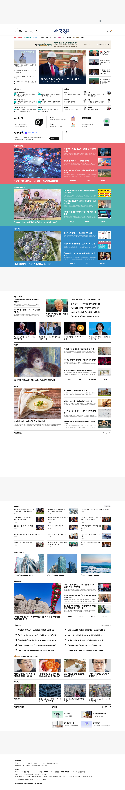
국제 (55, 37)
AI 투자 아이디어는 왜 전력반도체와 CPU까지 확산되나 (48, 110)
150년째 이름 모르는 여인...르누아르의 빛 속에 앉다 (34, 380)
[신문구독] (37, 31)
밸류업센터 (102, 263)
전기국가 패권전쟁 (90, 575)
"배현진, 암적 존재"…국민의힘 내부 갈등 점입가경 (99, 338)
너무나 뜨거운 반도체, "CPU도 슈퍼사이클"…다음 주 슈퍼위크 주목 (25, 110)
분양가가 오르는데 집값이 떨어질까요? (74, 700)
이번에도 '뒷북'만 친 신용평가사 (72, 110)
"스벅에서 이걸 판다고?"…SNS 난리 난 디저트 (27, 311)
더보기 (82, 37)
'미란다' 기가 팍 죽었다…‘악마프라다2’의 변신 (79, 349)
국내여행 (81, 616)
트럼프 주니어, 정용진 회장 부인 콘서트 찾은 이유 (50, 338)
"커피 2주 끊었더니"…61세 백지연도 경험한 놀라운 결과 (36, 630)
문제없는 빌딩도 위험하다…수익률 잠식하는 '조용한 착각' (50, 700)
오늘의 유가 (41, 100)
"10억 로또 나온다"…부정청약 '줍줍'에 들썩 (85, 308)
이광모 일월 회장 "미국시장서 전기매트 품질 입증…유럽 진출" (24, 675)
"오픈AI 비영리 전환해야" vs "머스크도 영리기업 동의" (35, 222)
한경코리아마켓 (18, 37)
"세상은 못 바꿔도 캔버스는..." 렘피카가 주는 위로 (80, 360)
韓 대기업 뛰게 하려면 (69, 102)
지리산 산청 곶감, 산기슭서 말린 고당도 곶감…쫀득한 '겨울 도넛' (49, 675)
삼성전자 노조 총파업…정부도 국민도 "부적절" (25, 77)
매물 (87, 263)
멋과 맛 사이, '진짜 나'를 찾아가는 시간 (29, 421)
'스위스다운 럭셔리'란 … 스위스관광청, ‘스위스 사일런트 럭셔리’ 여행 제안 (80, 586)
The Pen (17, 682)
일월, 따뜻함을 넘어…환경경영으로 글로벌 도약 (74, 675)
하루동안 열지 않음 (102, 44)
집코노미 (35, 37)
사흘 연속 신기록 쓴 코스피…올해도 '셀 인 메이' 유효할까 (80, 150)
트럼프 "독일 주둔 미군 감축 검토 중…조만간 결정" (105, 53)
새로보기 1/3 (107, 506)
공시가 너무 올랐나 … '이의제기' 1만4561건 (78, 233)
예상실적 (72, 222)
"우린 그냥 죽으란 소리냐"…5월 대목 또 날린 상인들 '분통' (37, 645)
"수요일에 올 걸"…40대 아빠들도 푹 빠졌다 (85, 316)
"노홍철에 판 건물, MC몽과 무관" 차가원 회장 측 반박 (79, 254)
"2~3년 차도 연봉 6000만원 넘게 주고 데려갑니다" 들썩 (36, 650)
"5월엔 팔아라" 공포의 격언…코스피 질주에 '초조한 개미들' (37, 640)
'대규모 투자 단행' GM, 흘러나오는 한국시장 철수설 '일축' (25, 66)
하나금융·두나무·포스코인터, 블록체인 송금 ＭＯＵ (57, 543)
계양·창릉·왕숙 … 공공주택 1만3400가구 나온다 (33, 264)
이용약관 (57, 772)
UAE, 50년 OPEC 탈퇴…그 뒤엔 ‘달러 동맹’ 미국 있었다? (105, 81)
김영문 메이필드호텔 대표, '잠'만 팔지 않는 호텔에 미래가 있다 (80, 596)
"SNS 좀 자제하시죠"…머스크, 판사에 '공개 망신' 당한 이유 (80, 202)
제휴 (22, 772)
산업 (51, 37)
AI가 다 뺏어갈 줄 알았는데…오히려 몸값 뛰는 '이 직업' (85, 640)
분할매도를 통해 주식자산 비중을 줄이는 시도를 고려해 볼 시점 (49, 95)
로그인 (109, 31)
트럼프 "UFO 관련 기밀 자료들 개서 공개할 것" (57, 315)
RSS (51, 772)
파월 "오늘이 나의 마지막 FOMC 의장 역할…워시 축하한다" (91, 519)
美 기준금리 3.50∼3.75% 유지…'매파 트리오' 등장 (61, 78)
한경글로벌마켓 (27, 37)
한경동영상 (17, 433)
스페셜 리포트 (18, 552)
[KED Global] (31, 31)
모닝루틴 (69, 37)
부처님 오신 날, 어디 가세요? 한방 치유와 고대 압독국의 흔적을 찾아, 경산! (37, 617)
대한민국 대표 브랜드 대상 (29, 657)
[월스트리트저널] (26, 31)
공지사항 (54, 707)
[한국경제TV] (20, 31)
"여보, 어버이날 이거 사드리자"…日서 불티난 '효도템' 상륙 (37, 635)
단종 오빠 (17, 699)
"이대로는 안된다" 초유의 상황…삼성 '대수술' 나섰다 (85, 645)
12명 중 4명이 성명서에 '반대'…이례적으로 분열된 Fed (24, 519)
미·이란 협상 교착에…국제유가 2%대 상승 (49, 102)
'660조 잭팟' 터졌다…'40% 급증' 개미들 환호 (85, 312)
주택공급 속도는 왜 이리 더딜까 (72, 94)
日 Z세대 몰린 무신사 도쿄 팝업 (23, 542)
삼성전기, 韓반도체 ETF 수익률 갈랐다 (76, 161)
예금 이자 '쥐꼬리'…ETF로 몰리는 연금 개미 (25, 82)
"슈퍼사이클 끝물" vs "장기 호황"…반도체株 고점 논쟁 (36, 181)
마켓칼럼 (40, 92)
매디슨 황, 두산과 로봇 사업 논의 (56, 534)
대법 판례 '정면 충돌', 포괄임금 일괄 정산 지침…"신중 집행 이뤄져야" (24, 511)
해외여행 (93, 616)
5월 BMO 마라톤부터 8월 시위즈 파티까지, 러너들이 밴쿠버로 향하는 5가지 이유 (80, 607)
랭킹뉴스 (17, 625)
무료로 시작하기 (54, 138)
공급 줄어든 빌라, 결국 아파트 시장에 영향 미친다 (99, 700)
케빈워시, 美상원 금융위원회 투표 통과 (90, 543)
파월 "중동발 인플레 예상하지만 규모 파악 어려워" (57, 519)
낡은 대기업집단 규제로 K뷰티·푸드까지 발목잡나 (96, 95)
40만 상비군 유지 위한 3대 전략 (96, 102)
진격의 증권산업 (56, 575)
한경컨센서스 (73, 180)
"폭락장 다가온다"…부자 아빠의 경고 (74, 338)
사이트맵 (40, 772)
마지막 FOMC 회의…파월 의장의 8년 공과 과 (91, 527)
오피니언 (41, 37)
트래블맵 (70, 616)
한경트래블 (17, 582)
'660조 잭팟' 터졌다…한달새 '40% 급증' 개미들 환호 (85, 635)
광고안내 (36, 763)
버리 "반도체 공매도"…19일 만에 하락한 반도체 (25, 102)
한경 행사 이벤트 (19, 707)
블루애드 (42, 763)
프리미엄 (76, 37)
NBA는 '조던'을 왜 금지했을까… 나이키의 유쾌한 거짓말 (80, 422)
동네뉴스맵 (72, 263)
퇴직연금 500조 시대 (24, 575)
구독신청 (23, 763)
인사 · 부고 (104, 707)
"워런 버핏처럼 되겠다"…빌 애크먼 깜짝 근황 (24, 338)
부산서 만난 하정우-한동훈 (55, 526)
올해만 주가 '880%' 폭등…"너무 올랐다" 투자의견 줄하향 (80, 171)
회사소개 (17, 763)
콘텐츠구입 (26, 772)
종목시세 (87, 222)
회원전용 (17, 89)
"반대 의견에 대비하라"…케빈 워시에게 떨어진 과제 (105, 71)
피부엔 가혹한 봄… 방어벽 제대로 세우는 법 (78, 401)
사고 (109, 707)
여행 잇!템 (104, 616)
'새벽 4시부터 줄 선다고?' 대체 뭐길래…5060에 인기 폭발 (86, 630)
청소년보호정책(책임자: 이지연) (78, 772)
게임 (64, 37)
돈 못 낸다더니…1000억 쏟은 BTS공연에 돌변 (85, 304)
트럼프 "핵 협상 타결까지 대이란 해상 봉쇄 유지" (105, 62)
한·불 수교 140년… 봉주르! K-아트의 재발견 (78, 370)
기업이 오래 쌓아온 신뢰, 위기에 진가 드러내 (99, 675)
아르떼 (16, 345)
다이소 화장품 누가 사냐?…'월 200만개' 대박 (85, 299)
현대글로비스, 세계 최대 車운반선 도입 (90, 535)
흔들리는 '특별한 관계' (94, 110)
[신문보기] (15, 31)
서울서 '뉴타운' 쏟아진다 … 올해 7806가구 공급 (79, 244)
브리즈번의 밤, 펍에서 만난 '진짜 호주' (76, 390)
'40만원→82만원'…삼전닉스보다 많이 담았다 (26, 300)
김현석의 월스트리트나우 (20, 92)
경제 (47, 37)
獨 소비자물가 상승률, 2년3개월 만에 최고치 (27, 534)
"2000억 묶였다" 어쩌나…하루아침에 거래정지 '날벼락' (85, 650)
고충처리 (30, 763)
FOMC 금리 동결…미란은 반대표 (23, 526)
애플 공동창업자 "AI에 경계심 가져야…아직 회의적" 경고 (25, 71)
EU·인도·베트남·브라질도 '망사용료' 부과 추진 (95, 509)
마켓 (103, 180)
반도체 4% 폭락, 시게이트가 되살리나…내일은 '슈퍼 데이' (24, 95)
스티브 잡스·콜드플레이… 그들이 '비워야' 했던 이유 (80, 412)
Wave (59, 37)
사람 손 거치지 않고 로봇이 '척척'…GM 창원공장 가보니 (56, 510)
